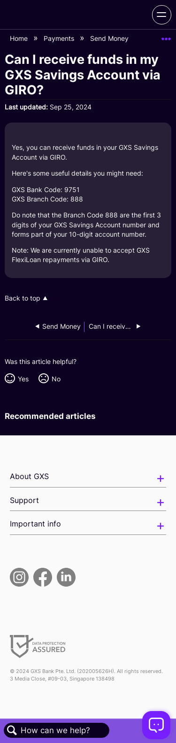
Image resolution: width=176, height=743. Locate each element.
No (56, 379)
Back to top (22, 298)
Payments (60, 38)
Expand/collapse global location (166, 36)
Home (20, 38)
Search (12, 730)
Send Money (110, 38)
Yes (23, 379)
